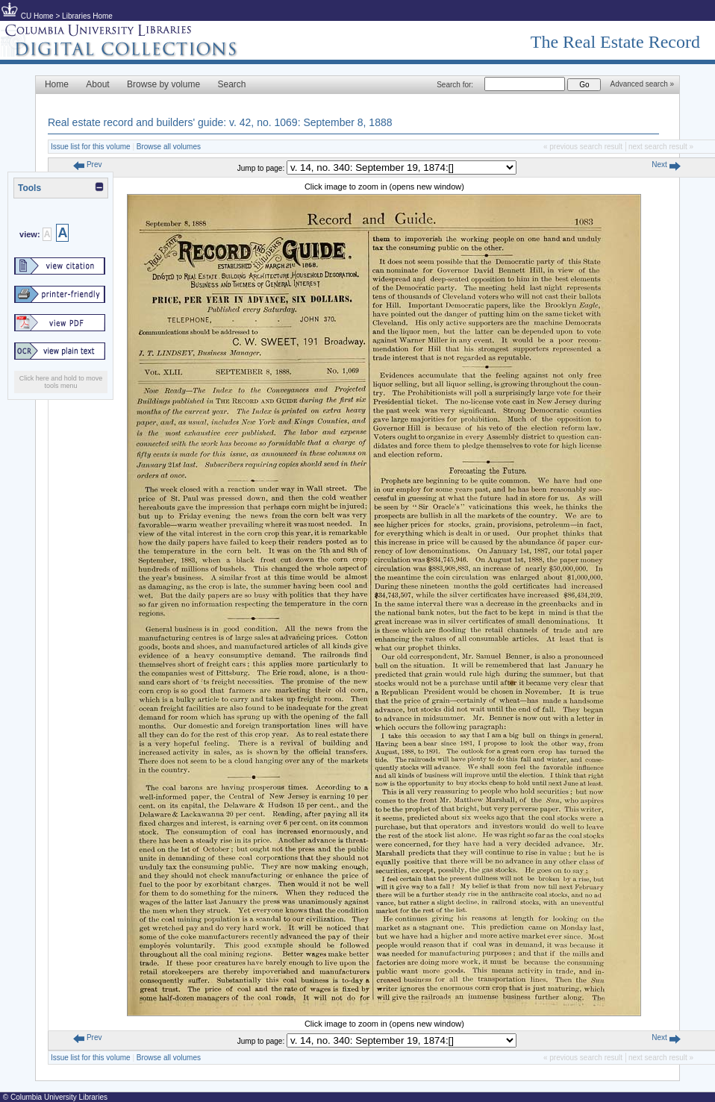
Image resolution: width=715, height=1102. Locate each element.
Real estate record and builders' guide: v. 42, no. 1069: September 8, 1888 (220, 122)
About (97, 84)
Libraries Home (87, 16)
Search (232, 84)
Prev (87, 164)
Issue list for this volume (91, 147)
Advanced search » (642, 84)
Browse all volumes (169, 147)
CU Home (37, 16)
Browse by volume (163, 84)
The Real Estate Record (615, 41)
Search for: (455, 85)
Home (57, 84)
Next (666, 164)
